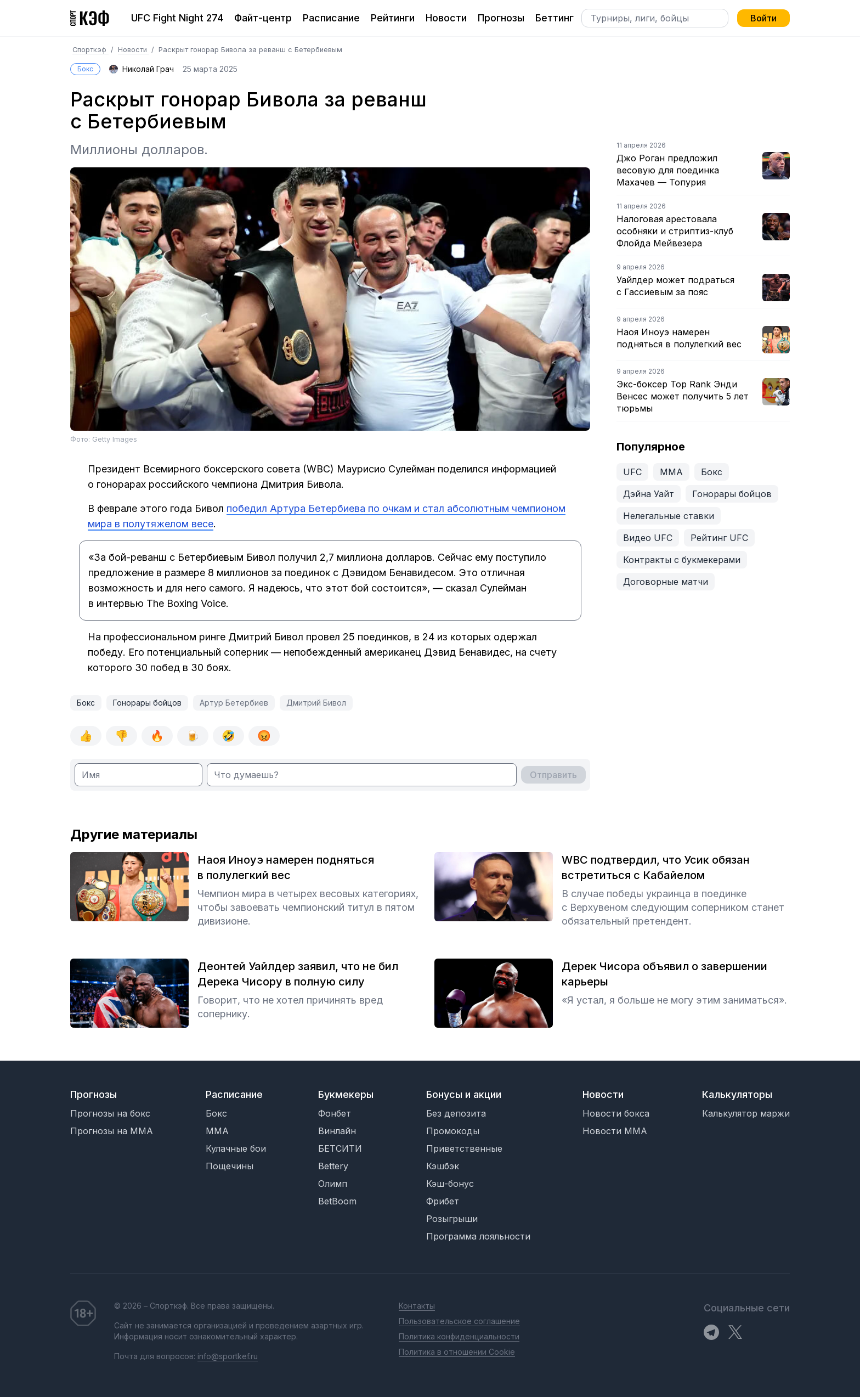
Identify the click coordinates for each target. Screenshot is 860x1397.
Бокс (85, 69)
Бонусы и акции (463, 1094)
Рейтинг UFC (719, 537)
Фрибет (442, 1201)
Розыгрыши (452, 1218)
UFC (632, 471)
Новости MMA (614, 1130)
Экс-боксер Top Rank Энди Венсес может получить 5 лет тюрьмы (682, 396)
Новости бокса (615, 1113)
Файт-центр (263, 18)
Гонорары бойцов (147, 702)
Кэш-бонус (450, 1183)
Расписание (331, 18)
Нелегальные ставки (668, 515)
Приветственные (464, 1148)
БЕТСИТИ (340, 1148)
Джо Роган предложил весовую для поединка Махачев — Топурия (667, 170)
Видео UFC (647, 537)
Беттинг (554, 18)
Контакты (417, 1305)
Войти (763, 18)
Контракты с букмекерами (681, 559)
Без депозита (456, 1113)
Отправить (553, 774)
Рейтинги (393, 18)
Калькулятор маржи (746, 1113)
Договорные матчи (665, 581)
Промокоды (452, 1130)
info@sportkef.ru (227, 1356)
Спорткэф (90, 50)
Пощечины (229, 1166)
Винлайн (337, 1130)
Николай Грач (148, 69)
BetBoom (337, 1201)
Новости (446, 18)
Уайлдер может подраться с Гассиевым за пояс (675, 285)
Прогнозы (501, 18)
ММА (671, 471)
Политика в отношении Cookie (457, 1351)
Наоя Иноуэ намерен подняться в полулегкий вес (679, 338)
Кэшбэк (442, 1166)
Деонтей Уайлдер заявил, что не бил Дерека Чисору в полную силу (297, 974)
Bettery (333, 1166)
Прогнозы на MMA (111, 1130)
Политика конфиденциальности (459, 1336)
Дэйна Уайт (648, 493)
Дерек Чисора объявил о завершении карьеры (664, 974)
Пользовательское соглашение (459, 1321)
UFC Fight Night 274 (177, 18)
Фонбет (334, 1113)
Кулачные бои (236, 1148)
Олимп (332, 1183)
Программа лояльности (478, 1236)
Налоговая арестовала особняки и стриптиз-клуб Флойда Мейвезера (674, 231)
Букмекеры (346, 1094)
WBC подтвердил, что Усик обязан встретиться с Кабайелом (656, 867)
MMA (217, 1130)
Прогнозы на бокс (110, 1113)
